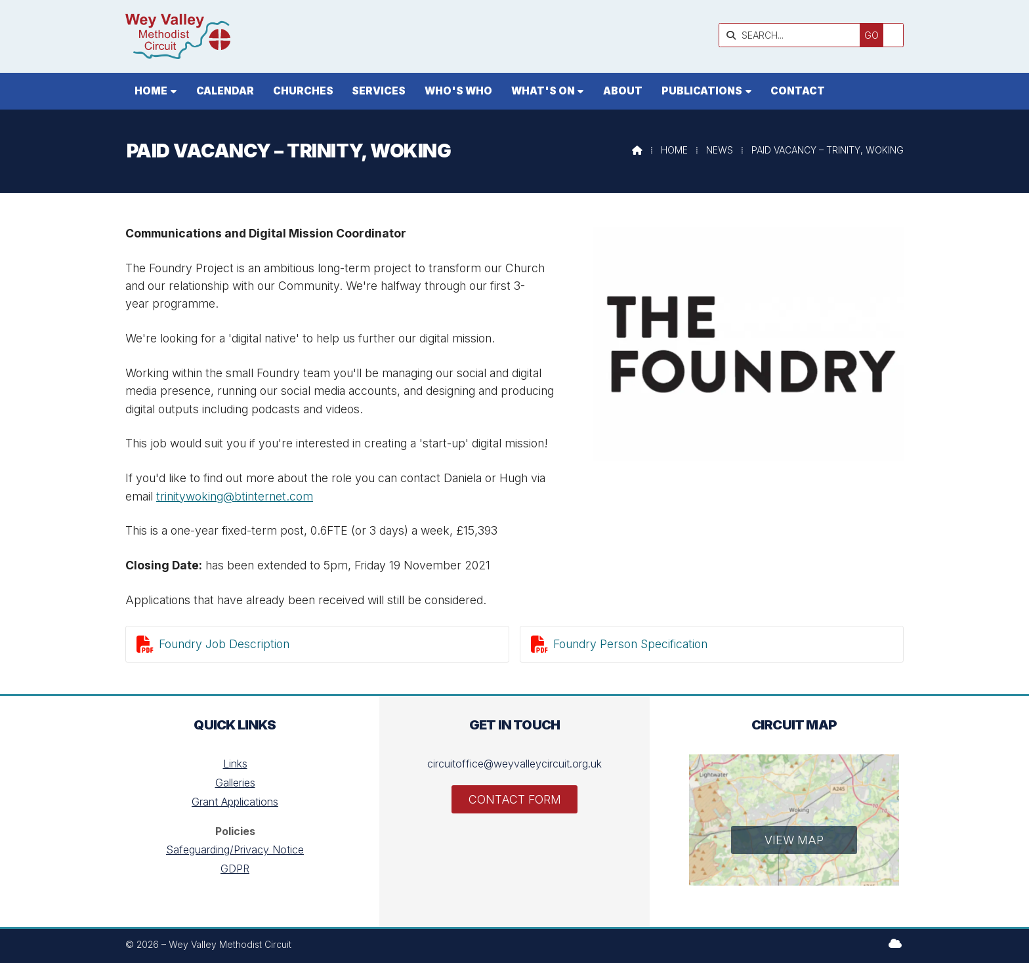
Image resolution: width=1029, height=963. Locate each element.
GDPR (234, 868)
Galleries (235, 782)
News (719, 149)
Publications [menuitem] (702, 91)
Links (235, 763)
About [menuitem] (622, 91)
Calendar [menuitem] (225, 91)
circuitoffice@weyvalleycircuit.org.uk (514, 763)
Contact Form (515, 799)
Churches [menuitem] (303, 91)
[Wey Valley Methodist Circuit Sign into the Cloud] (895, 943)
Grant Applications (235, 801)
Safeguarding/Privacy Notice (235, 849)
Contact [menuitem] (797, 91)
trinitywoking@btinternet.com (234, 496)
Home (674, 149)
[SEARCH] (812, 35)
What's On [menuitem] (543, 91)
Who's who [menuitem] (458, 91)
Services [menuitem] (379, 91)
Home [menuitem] (151, 91)
